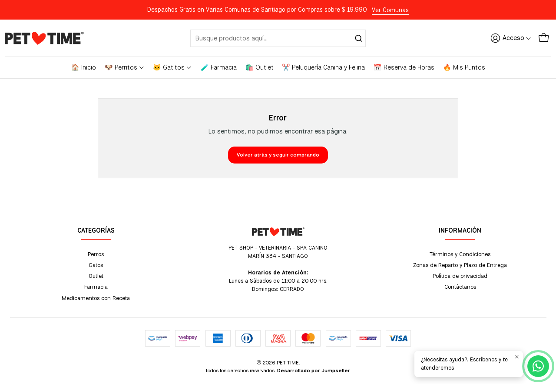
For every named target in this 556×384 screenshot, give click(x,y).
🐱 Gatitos (172, 67)
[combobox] (278, 38)
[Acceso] (511, 38)
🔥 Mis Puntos (464, 67)
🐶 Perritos (125, 67)
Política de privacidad (460, 276)
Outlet (96, 276)
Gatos (96, 265)
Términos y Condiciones (460, 254)
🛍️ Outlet (259, 67)
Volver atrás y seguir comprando (278, 154)
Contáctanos (460, 287)
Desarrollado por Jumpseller (313, 370)
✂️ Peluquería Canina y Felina (323, 67)
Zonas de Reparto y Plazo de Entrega (460, 265)
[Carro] (543, 38)
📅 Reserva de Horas (404, 67)
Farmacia (96, 287)
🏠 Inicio (83, 67)
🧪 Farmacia (219, 67)
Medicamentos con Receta (96, 298)
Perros (96, 254)
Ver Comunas (390, 10)
